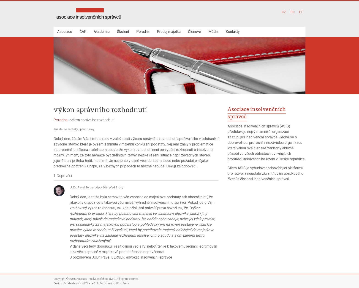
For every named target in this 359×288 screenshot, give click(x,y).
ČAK (82, 31)
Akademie (102, 31)
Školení (123, 31)
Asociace (64, 31)
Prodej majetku (169, 31)
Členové (194, 31)
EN (293, 12)
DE (301, 12)
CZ (284, 12)
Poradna (143, 31)
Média (213, 31)
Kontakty (233, 31)
